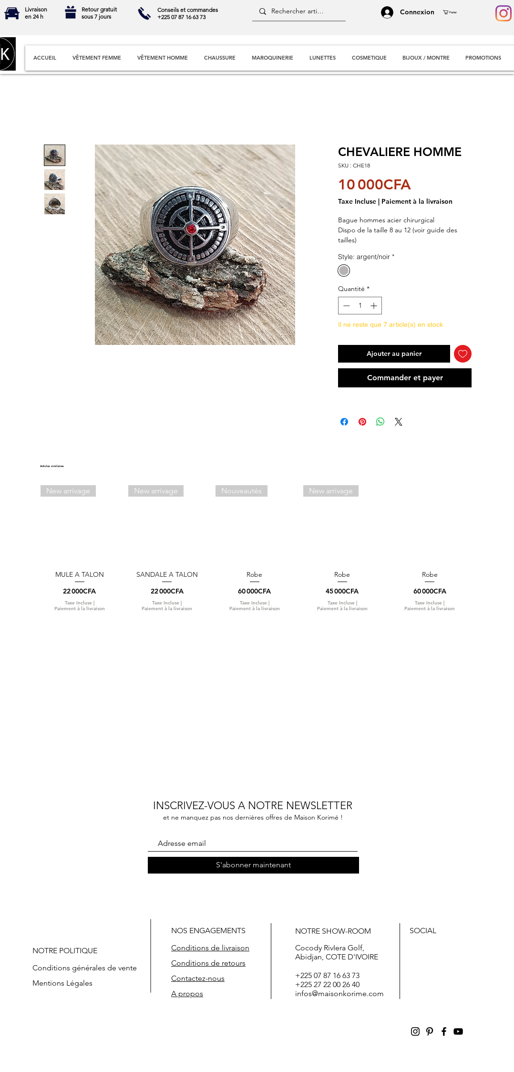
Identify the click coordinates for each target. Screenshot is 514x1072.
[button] (453, 12)
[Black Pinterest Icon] (429, 1031)
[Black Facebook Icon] (444, 1031)
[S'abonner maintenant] (253, 865)
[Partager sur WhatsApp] (380, 421)
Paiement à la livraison (416, 202)
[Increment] (374, 305)
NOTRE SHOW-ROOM (333, 931)
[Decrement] (345, 305)
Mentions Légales (62, 983)
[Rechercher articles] (298, 11)
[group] (254, 552)
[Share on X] (398, 421)
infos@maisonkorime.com (339, 993)
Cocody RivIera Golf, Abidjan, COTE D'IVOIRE (336, 952)
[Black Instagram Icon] (415, 1031)
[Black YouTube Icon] (458, 1031)
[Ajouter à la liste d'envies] (463, 354)
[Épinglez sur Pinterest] (362, 421)
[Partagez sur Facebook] (344, 421)
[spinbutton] (360, 305)
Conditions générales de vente (84, 967)
